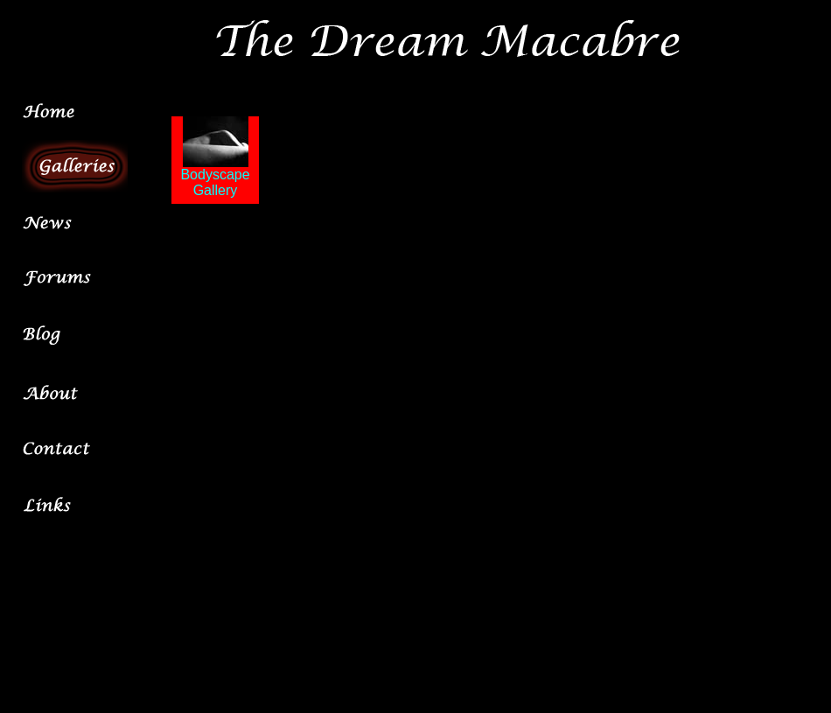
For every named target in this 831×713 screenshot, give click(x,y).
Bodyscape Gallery (214, 176)
